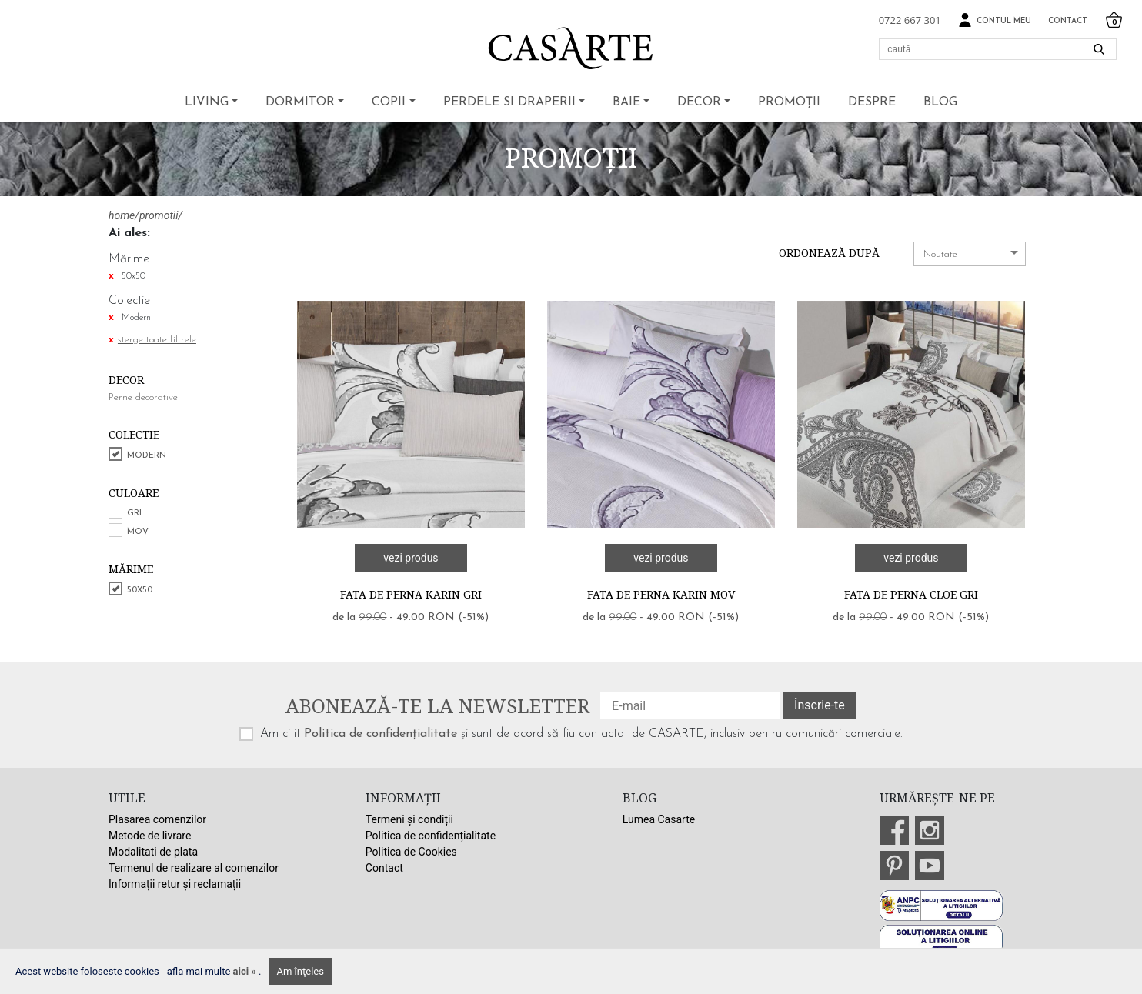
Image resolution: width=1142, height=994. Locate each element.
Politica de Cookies (411, 852)
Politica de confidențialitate (380, 734)
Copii (389, 102)
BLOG (940, 102)
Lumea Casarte (659, 819)
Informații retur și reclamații (175, 884)
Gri (134, 513)
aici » (246, 971)
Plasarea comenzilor (157, 819)
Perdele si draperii (509, 102)
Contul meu (994, 20)
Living (207, 102)
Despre (872, 102)
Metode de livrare (150, 835)
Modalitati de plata (153, 852)
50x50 (139, 590)
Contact (1067, 21)
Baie (626, 102)
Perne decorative (143, 397)
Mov (138, 532)
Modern (146, 456)
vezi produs (410, 558)
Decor (699, 102)
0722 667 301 (910, 20)
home (122, 215)
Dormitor (300, 102)
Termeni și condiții (409, 819)
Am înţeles (300, 971)
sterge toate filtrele (157, 340)
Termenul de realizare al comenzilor (194, 868)
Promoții (789, 102)
